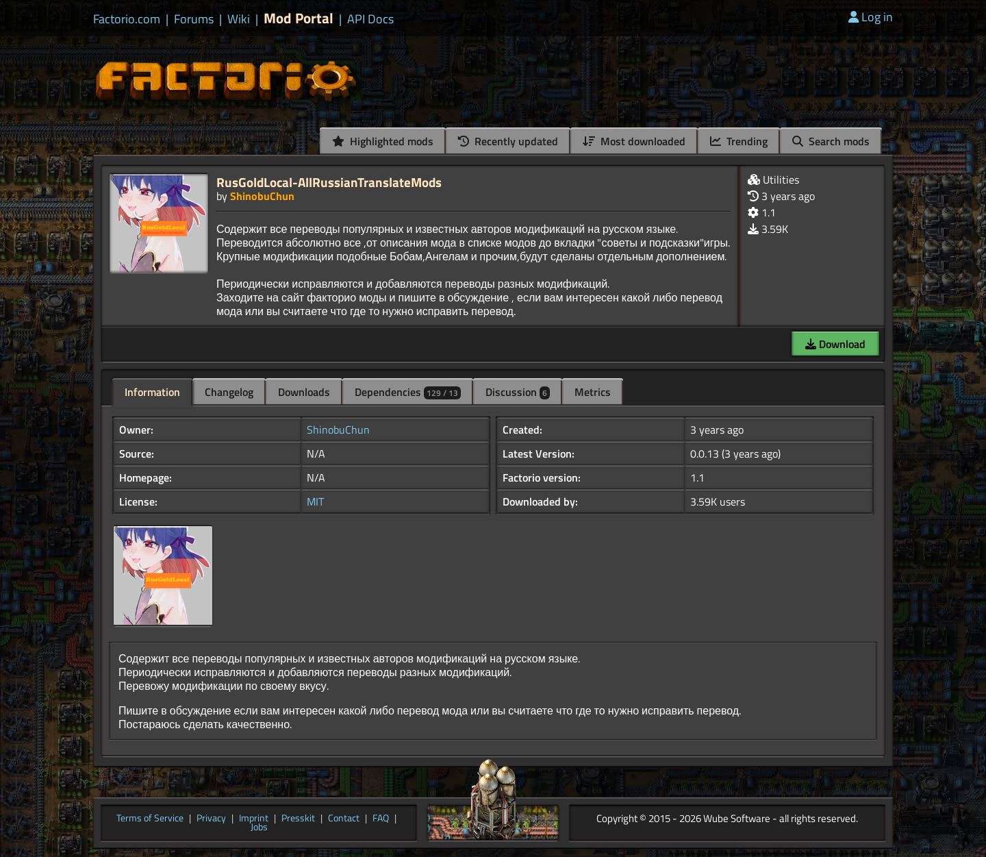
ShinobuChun (262, 196)
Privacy (211, 818)
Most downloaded (634, 141)
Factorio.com (126, 19)
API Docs (370, 19)
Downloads (304, 392)
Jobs (259, 827)
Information (152, 392)
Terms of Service (150, 818)
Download (835, 344)
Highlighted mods (382, 141)
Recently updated (508, 141)
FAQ (380, 818)
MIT (315, 501)
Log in (870, 17)
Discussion (517, 392)
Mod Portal (298, 18)
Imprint (253, 818)
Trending (739, 141)
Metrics (592, 392)
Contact (343, 818)
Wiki (238, 19)
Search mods (831, 141)
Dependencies (408, 392)
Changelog (229, 392)
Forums (194, 19)
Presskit (298, 818)
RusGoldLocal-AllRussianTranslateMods (329, 182)
